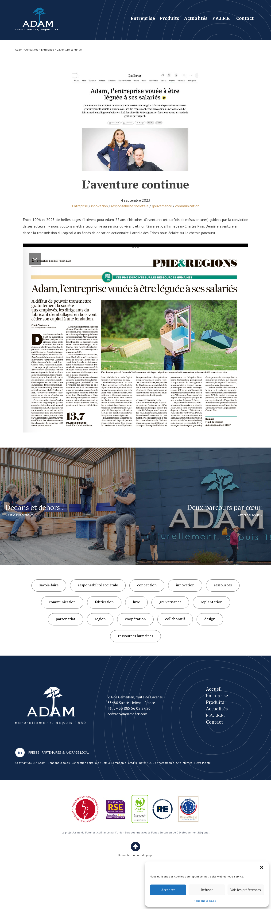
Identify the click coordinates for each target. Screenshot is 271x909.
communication (187, 206)
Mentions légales (205, 900)
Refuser (207, 890)
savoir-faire (48, 585)
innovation (99, 206)
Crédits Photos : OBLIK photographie (151, 763)
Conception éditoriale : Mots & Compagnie (99, 763)
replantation (211, 602)
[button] (261, 867)
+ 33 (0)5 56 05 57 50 (133, 708)
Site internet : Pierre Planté (193, 763)
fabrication (104, 602)
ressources (223, 585)
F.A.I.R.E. (221, 18)
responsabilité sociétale (130, 206)
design (209, 618)
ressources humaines (135, 635)
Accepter (168, 890)
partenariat (65, 618)
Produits (169, 18)
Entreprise (143, 18)
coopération (135, 618)
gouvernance (162, 206)
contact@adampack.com (127, 714)
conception (147, 585)
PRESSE (33, 752)
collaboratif (175, 618)
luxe (136, 602)
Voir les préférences (245, 890)
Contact (245, 18)
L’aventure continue (37, 19)
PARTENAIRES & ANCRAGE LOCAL (65, 752)
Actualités (196, 18)
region (100, 618)
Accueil (214, 689)
